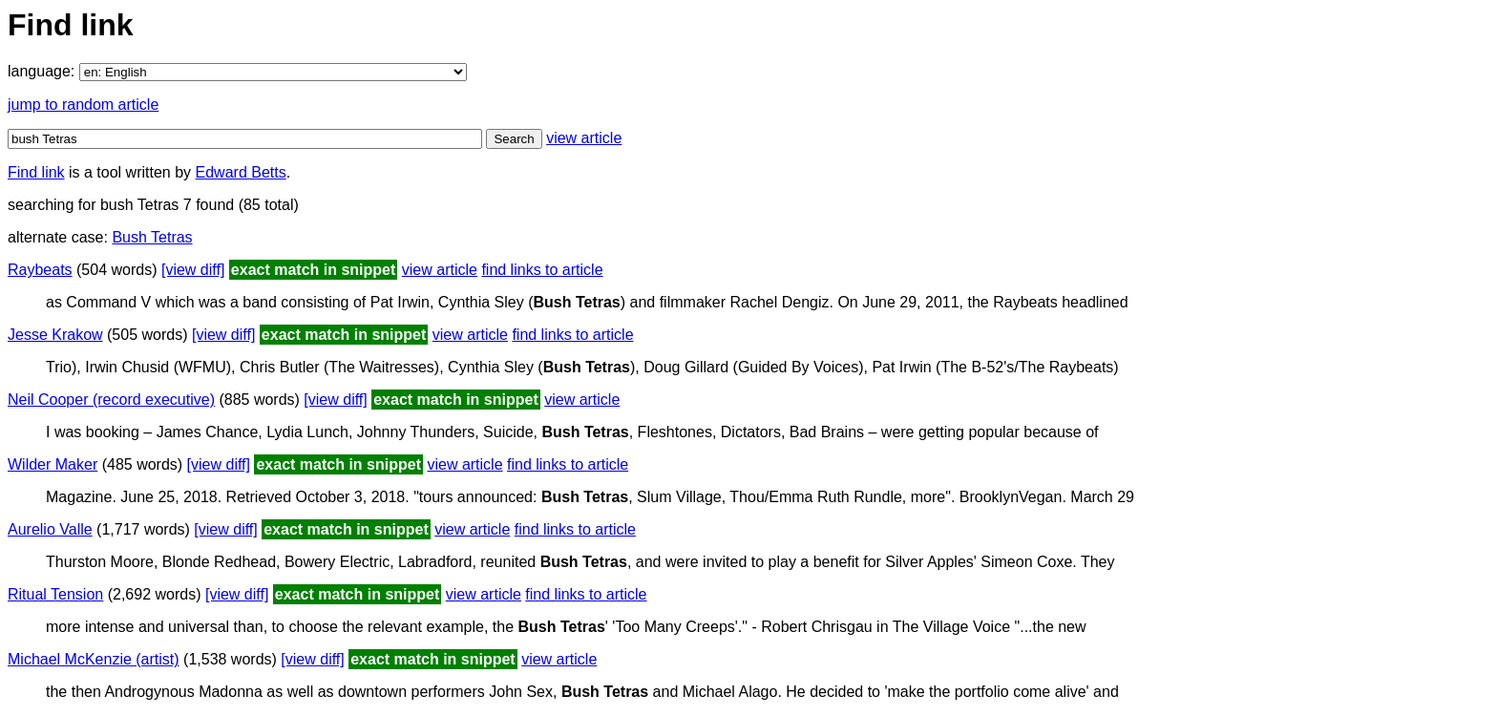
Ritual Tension (55, 594)
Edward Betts (241, 172)
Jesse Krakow (55, 334)
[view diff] (192, 270)
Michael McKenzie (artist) (93, 659)
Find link (36, 172)
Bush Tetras (152, 237)
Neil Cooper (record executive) (111, 399)
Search (514, 139)
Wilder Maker (52, 464)
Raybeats (40, 270)
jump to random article (83, 104)
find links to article (541, 270)
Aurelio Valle (50, 529)
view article (584, 138)
